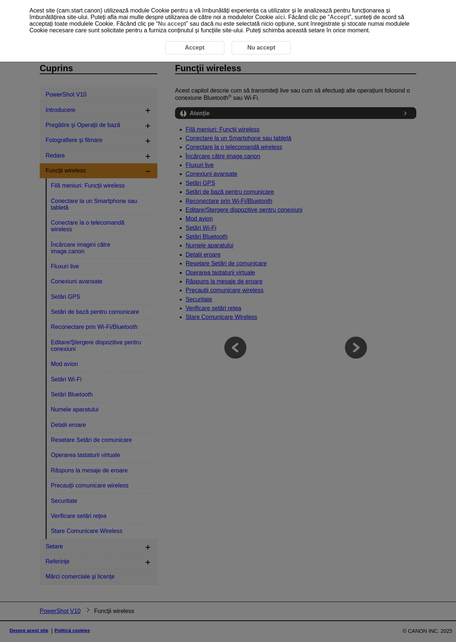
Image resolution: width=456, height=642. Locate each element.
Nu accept (172, 24)
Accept (339, 17)
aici (280, 17)
